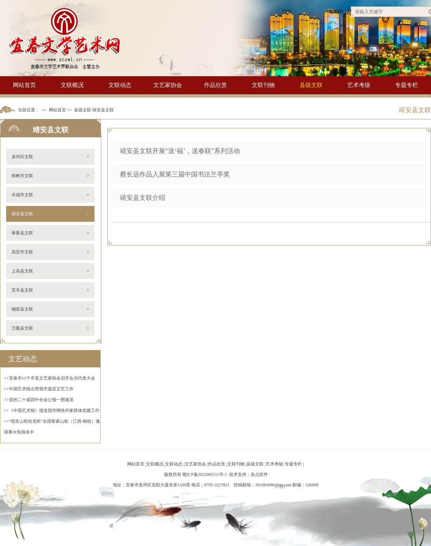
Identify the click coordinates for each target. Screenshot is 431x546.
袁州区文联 (50, 157)
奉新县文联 (50, 233)
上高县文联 (50, 271)
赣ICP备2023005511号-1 (204, 474)
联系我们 (337, 11)
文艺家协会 (167, 85)
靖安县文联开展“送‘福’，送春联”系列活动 (180, 151)
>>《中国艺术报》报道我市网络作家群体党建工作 (51, 410)
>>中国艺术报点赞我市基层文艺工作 (39, 388)
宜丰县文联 (50, 290)
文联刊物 (263, 85)
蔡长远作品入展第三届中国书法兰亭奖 (175, 174)
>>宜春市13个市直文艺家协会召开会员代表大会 (49, 378)
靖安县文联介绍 (142, 197)
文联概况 (72, 85)
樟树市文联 (50, 176)
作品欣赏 (215, 85)
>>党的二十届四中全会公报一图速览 (39, 399)
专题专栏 (406, 85)
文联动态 (119, 85)
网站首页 (24, 85)
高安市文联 (50, 252)
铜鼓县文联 (50, 309)
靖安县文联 (103, 110)
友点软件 (259, 474)
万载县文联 (50, 328)
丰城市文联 (50, 195)
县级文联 (311, 85)
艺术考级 (358, 85)
